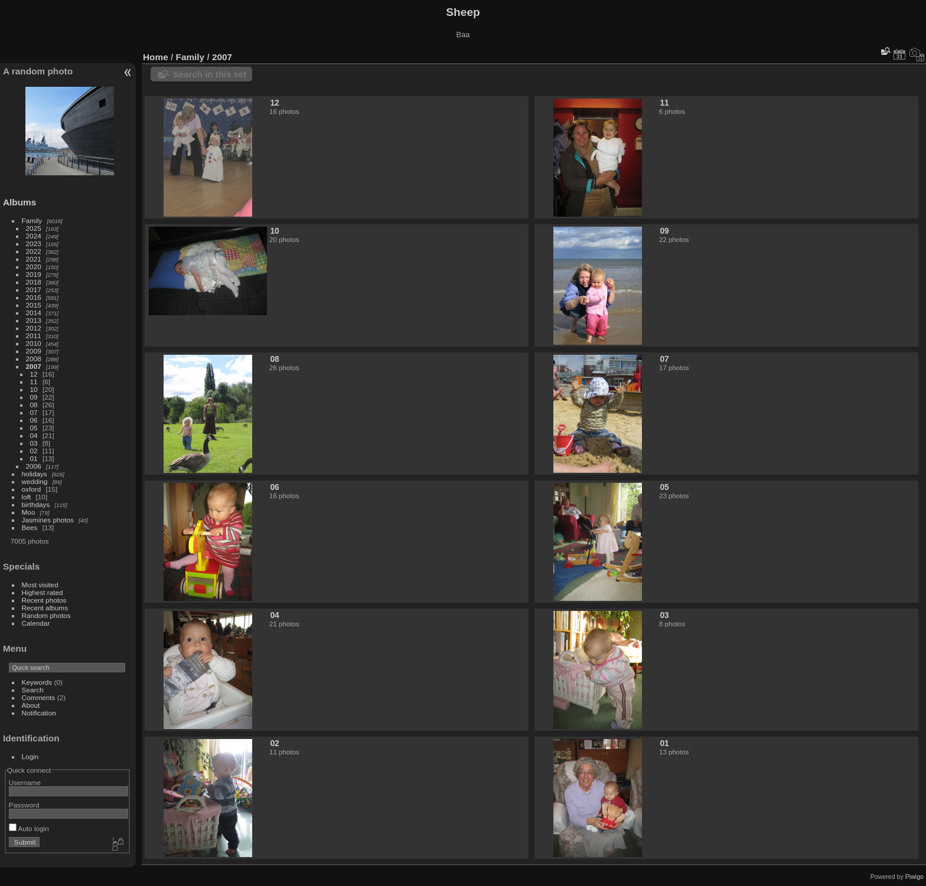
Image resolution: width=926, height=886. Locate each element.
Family (32, 220)
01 (34, 458)
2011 (33, 335)
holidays (34, 474)
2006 (33, 466)
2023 (33, 243)
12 (34, 374)
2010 (33, 343)
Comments (39, 697)
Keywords (37, 682)
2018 (33, 282)
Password (24, 805)
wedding (35, 481)
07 (34, 412)
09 (34, 397)
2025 (33, 228)
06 (34, 420)
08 (34, 404)
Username (25, 782)
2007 (33, 366)
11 (34, 381)
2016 (33, 297)
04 (34, 435)
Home (155, 57)
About (31, 705)
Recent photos (44, 600)
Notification (39, 713)
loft (26, 497)
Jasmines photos (48, 520)
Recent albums (45, 608)
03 (34, 443)
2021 (33, 259)
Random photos (46, 615)
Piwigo (914, 876)
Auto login (29, 828)
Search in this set (209, 74)
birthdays (36, 504)
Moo (28, 512)
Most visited (40, 585)
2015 (33, 305)
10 (34, 389)
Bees (30, 527)
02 (34, 451)
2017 (33, 289)
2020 (33, 266)
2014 (33, 312)
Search (33, 690)
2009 (33, 351)
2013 (33, 320)
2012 (33, 328)
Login (30, 756)
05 (34, 427)
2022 (33, 251)
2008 (33, 358)
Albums (19, 202)
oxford (31, 489)
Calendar (36, 623)
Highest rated (42, 592)
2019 (33, 274)
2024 (33, 236)
